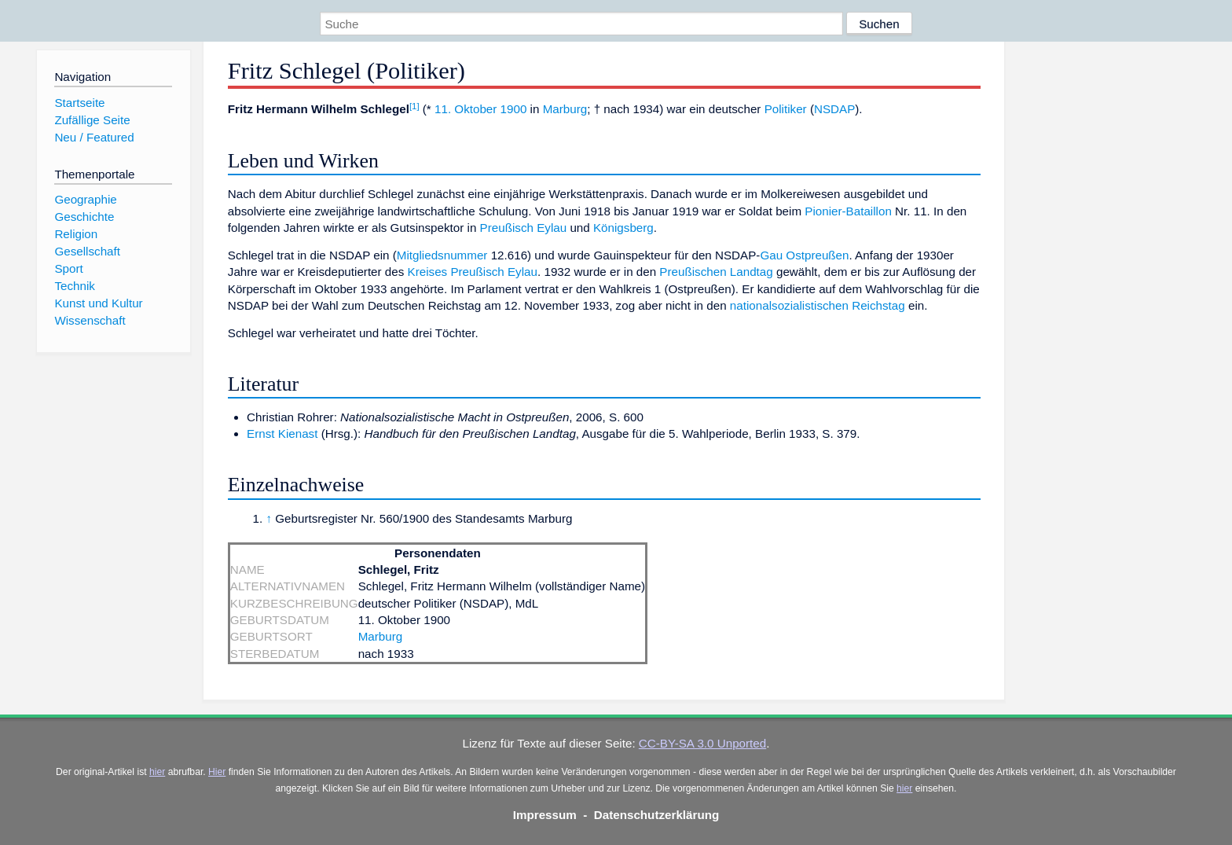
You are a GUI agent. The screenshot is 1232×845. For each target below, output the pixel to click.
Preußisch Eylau (523, 227)
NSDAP (834, 109)
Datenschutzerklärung (657, 814)
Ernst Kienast (282, 433)
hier (157, 771)
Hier (217, 771)
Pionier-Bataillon (848, 211)
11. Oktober (465, 109)
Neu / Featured (94, 137)
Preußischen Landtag (715, 271)
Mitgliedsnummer (442, 255)
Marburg (565, 109)
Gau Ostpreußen (804, 255)
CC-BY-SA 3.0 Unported (702, 743)
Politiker (785, 109)
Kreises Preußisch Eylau (472, 271)
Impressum (545, 814)
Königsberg (623, 227)
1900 (513, 109)
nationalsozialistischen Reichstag (817, 305)
